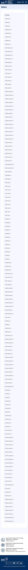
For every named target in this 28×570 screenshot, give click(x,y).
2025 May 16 (7, 240)
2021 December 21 (9, 441)
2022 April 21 (8, 404)
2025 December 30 (9, 95)
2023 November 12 (9, 342)
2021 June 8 (7, 488)
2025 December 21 (9, 102)
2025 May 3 (7, 259)
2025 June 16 (8, 197)
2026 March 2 (8, 44)
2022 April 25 (8, 401)
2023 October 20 (8, 346)
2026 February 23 (9, 48)
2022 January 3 (8, 433)
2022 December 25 (9, 361)
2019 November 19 (9, 521)
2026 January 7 (8, 73)
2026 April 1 (7, 26)
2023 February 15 (9, 353)
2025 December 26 (9, 98)
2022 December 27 (9, 357)
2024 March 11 (8, 332)
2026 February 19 (9, 51)
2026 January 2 (8, 88)
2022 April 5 (7, 412)
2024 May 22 (7, 321)
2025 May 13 (7, 248)
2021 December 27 (9, 437)
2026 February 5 (8, 66)
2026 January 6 (8, 77)
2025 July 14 (7, 186)
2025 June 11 (8, 204)
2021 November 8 (9, 466)
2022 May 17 (7, 393)
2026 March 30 (8, 29)
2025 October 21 (8, 149)
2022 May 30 (7, 390)
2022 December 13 (9, 368)
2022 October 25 (8, 379)
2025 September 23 (9, 168)
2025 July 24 (7, 182)
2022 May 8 (7, 397)
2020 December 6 (9, 503)
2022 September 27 (9, 386)
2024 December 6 (9, 291)
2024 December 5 (9, 295)
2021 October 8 (8, 481)
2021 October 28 (8, 470)
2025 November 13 (9, 131)
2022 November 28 (9, 375)
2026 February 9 (8, 62)
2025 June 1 (7, 215)
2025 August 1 (8, 179)
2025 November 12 (9, 135)
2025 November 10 (9, 139)
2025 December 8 (9, 113)
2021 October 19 (8, 477)
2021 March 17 (8, 492)
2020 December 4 (9, 506)
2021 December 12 (9, 444)
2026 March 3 (8, 40)
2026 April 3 (7, 22)
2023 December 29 (9, 339)
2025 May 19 (7, 237)
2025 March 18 (8, 270)
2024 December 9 (9, 288)
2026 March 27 (8, 33)
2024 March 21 (8, 328)
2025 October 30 (8, 142)
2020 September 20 (9, 517)
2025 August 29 (8, 171)
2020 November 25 (9, 510)
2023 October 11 (8, 350)
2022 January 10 (8, 430)
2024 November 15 (9, 306)
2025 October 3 (8, 160)
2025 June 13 (8, 200)
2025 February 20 (9, 273)
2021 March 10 (8, 495)
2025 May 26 (7, 226)
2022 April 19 (8, 408)
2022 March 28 (8, 415)
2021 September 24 (9, 484)
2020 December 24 (9, 499)
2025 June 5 (7, 211)
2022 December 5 (9, 372)
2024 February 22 (9, 335)
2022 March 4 (8, 426)
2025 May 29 (7, 222)
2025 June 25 (8, 193)
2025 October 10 (8, 157)
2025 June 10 (8, 208)
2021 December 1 (9, 452)
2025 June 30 (8, 190)
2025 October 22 (8, 146)
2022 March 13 (8, 423)
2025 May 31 (7, 219)
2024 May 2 (7, 324)
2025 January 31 (8, 281)
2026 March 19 (8, 37)
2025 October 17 (8, 153)
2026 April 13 (8, 18)
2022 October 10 (8, 382)
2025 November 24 (9, 124)
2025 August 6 (8, 175)
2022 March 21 (8, 419)
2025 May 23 (7, 233)
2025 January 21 (8, 284)
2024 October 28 (8, 310)
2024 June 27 (8, 317)
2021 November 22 (9, 459)
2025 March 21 (8, 266)
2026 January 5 (8, 80)
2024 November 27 (9, 302)
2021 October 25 (8, 474)
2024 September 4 (9, 313)
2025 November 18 (9, 128)
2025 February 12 (9, 277)
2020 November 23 (9, 514)
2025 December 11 (9, 109)
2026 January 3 (8, 84)
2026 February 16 (9, 55)
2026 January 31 (8, 69)
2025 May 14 (7, 244)
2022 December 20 (9, 364)
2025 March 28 (8, 262)
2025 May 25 (7, 230)
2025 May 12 (7, 251)
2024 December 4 (9, 299)
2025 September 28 (9, 164)
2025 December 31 (9, 91)
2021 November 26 (9, 455)
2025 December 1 (9, 117)
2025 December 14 (9, 106)
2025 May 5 (7, 255)
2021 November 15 (9, 463)
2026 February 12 (9, 58)
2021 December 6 (9, 448)
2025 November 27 (9, 120)
